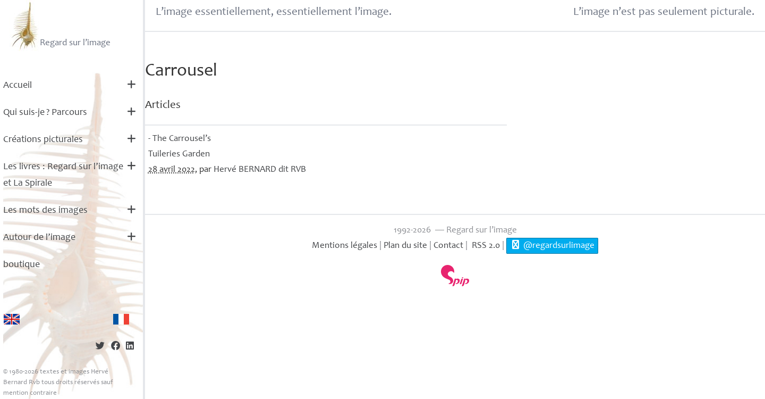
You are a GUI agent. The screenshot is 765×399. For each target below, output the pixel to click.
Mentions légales (344, 246)
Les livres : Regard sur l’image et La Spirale (63, 175)
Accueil (17, 85)
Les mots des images (45, 210)
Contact (448, 246)
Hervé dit (260, 169)
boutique (21, 265)
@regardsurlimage (552, 245)
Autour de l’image (39, 238)
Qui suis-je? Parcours (45, 113)
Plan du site (405, 246)
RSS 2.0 (485, 246)
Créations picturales (43, 140)
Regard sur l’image (59, 25)
